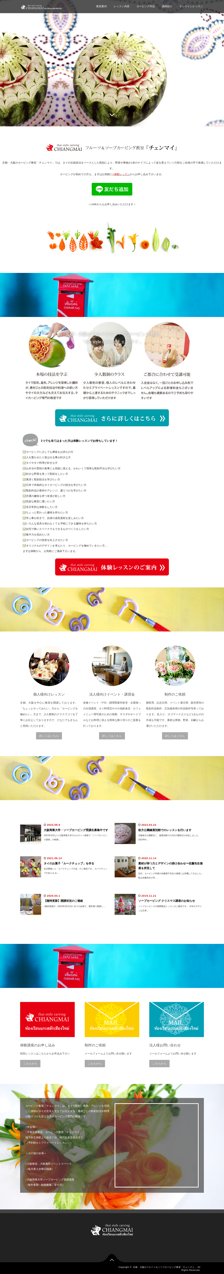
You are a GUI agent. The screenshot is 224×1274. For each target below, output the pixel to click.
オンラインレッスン (191, 6)
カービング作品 (145, 6)
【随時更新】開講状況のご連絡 (63, 900)
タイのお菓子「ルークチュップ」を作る (69, 863)
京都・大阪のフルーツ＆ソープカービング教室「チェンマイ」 (165, 1267)
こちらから (30, 1063)
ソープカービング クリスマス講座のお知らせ (166, 900)
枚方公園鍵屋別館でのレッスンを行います (164, 830)
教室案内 (101, 6)
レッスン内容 (122, 6)
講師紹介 (167, 6)
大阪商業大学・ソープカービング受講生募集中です (76, 830)
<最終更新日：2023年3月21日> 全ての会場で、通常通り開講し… (74, 906)
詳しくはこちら (49, 735)
